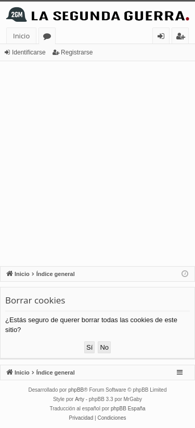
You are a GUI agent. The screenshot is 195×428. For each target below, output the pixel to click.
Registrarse (77, 52)
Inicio (21, 35)
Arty (79, 399)
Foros (49, 37)
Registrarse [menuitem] (182, 37)
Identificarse (29, 52)
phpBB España (128, 408)
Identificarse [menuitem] (163, 37)
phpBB (76, 390)
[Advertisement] (97, 163)
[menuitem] (81, 418)
